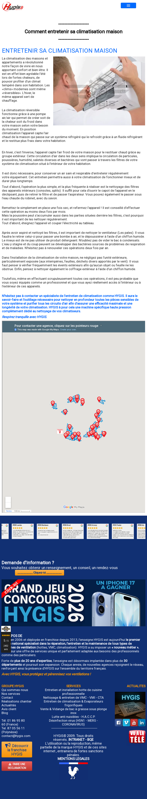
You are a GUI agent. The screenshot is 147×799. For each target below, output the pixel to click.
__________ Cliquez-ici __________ (39, 572)
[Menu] (128, 5)
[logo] (13, 6)
